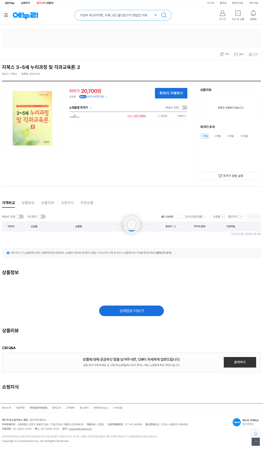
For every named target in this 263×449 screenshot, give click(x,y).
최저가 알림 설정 (233, 176)
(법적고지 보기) (163, 252)
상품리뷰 (47, 203)
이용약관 (20, 407)
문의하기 (240, 362)
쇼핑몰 (216, 216)
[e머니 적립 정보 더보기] (106, 97)
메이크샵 (253, 2)
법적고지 (56, 407)
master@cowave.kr (80, 428)
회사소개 (6, 407)
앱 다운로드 (247, 422)
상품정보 (28, 203)
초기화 (255, 216)
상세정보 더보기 (131, 310)
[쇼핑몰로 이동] (127, 116)
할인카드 (233, 216)
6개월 (231, 136)
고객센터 (70, 407)
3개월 (218, 136)
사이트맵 (117, 407)
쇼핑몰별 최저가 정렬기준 (91, 108)
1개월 (205, 136)
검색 (164, 15)
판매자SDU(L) (100, 407)
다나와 (210, 2)
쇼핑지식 (25, 2)
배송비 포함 (171, 107)
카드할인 (32, 216)
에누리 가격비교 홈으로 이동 (25, 15)
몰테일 (223, 2)
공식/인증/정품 (194, 216)
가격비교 (8, 203)
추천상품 (87, 203)
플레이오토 (237, 2)
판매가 (168, 226)
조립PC (45, 2)
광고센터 (84, 407)
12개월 (244, 136)
